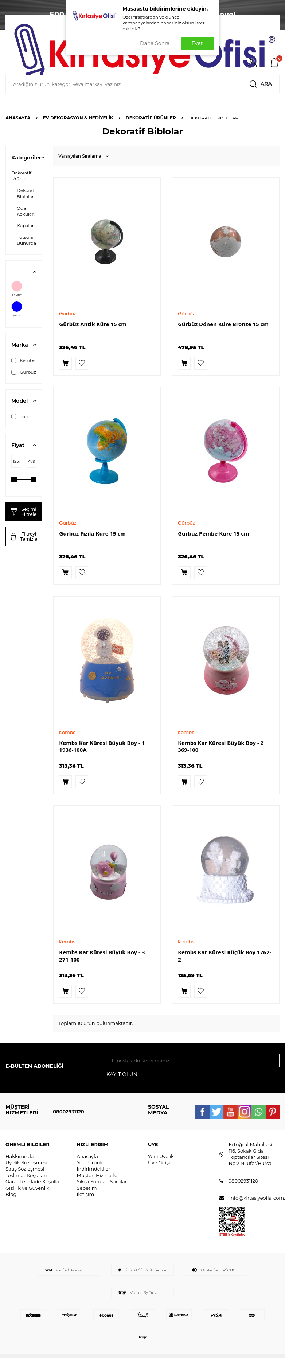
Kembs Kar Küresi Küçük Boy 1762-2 (224, 956)
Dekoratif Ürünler (151, 118)
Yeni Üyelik (161, 1156)
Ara (260, 84)
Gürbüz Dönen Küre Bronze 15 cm (223, 324)
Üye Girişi (159, 1162)
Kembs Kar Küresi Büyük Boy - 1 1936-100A (102, 746)
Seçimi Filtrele (23, 511)
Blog (10, 1194)
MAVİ (16, 309)
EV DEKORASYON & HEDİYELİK (78, 118)
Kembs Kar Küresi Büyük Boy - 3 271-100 (102, 956)
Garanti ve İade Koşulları (33, 1181)
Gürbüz (23, 372)
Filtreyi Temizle (23, 536)
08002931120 (68, 1111)
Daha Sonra (154, 43)
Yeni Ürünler (91, 1162)
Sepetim (87, 1188)
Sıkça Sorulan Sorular (102, 1181)
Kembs (23, 360)
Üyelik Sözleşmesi (26, 1162)
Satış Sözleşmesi (24, 1169)
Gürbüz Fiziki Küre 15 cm (92, 533)
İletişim (85, 1194)
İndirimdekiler (93, 1169)
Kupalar (25, 225)
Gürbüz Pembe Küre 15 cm (213, 533)
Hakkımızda (19, 1156)
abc (19, 416)
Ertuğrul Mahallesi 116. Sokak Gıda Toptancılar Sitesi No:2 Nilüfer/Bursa (250, 1153)
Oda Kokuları (26, 211)
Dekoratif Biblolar (27, 193)
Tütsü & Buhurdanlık (30, 240)
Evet (197, 43)
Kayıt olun (122, 1074)
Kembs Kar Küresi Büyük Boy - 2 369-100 (220, 746)
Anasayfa (18, 118)
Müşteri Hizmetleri (99, 1175)
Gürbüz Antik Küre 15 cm (92, 324)
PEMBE (16, 289)
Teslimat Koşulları (26, 1175)
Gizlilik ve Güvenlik (27, 1188)
